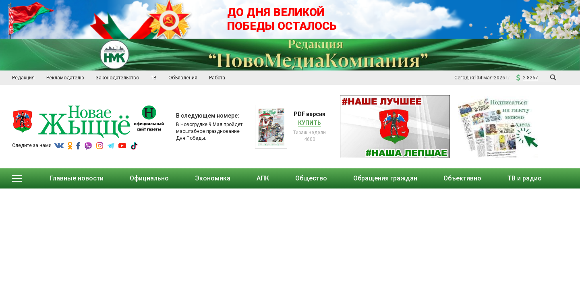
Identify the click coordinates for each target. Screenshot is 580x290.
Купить (309, 123)
